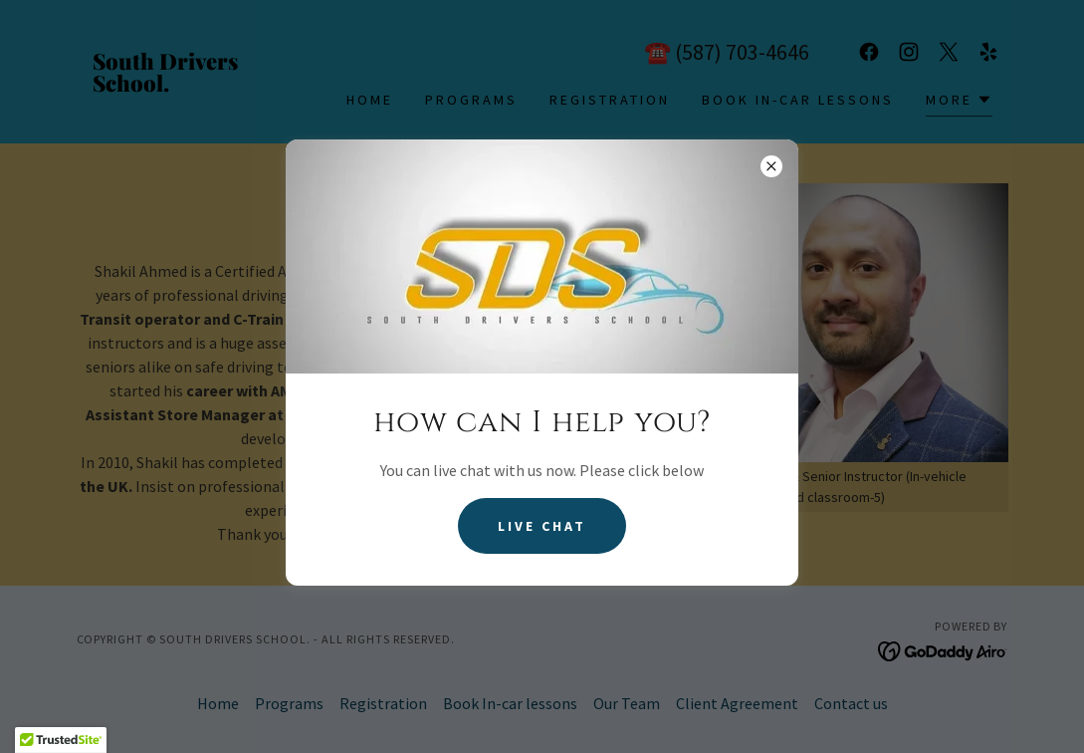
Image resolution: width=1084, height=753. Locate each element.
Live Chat (542, 526)
